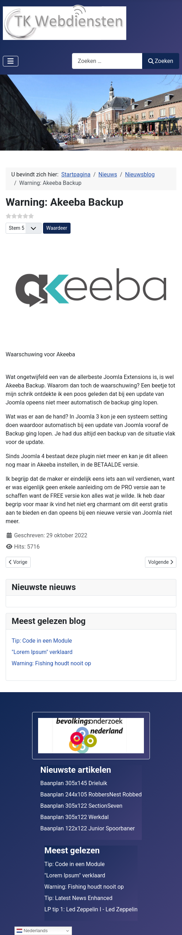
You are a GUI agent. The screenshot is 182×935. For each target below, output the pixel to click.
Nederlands (32, 931)
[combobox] (107, 61)
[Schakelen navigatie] (10, 61)
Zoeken (161, 61)
